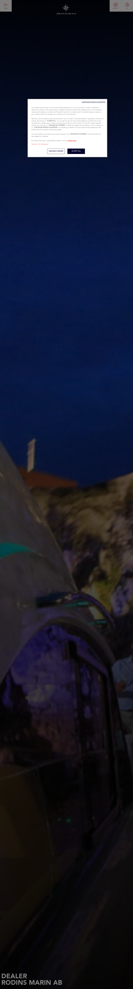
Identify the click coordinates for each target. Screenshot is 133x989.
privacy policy (72, 141)
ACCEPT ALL (76, 151)
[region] (67, 128)
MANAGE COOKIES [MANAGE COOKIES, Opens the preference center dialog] (56, 151)
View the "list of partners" (40, 144)
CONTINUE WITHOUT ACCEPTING (93, 102)
